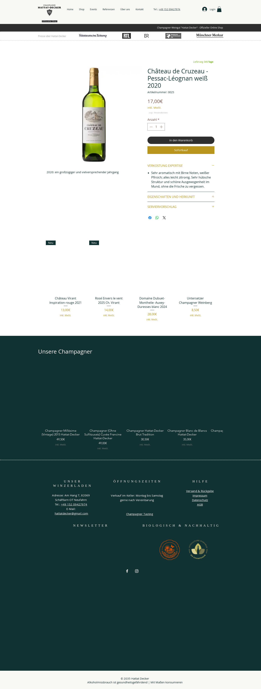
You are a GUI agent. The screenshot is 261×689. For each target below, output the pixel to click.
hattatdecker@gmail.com (71, 513)
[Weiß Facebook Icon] (127, 571)
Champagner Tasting (139, 514)
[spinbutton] (156, 126)
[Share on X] (164, 217)
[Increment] (161, 126)
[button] (219, 9)
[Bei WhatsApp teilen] (157, 217)
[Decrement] (150, 126)
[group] (130, 284)
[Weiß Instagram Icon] (136, 571)
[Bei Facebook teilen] (150, 217)
